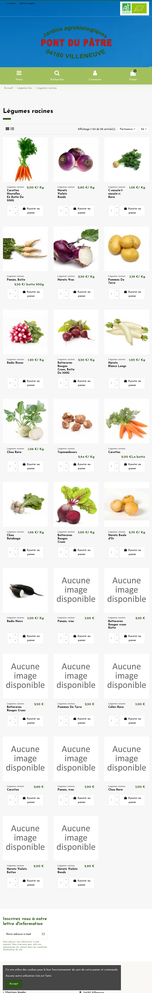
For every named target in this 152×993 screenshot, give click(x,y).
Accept (13, 983)
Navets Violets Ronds (62, 194)
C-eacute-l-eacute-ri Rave (115, 194)
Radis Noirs (15, 621)
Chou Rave (14, 452)
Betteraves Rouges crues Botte (117, 625)
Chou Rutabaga (13, 537)
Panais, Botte (16, 279)
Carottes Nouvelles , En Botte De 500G (15, 195)
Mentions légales (27, 3)
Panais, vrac (66, 621)
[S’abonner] (43, 934)
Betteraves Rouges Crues (65, 539)
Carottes (114, 452)
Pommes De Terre (70, 707)
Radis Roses (15, 362)
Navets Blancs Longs (117, 364)
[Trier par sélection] (127, 129)
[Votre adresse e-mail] (21, 934)
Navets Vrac (66, 279)
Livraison (11, 3)
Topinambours (67, 452)
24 (144, 129)
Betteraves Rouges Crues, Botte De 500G (66, 367)
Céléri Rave (116, 707)
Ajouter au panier (31, 210)
